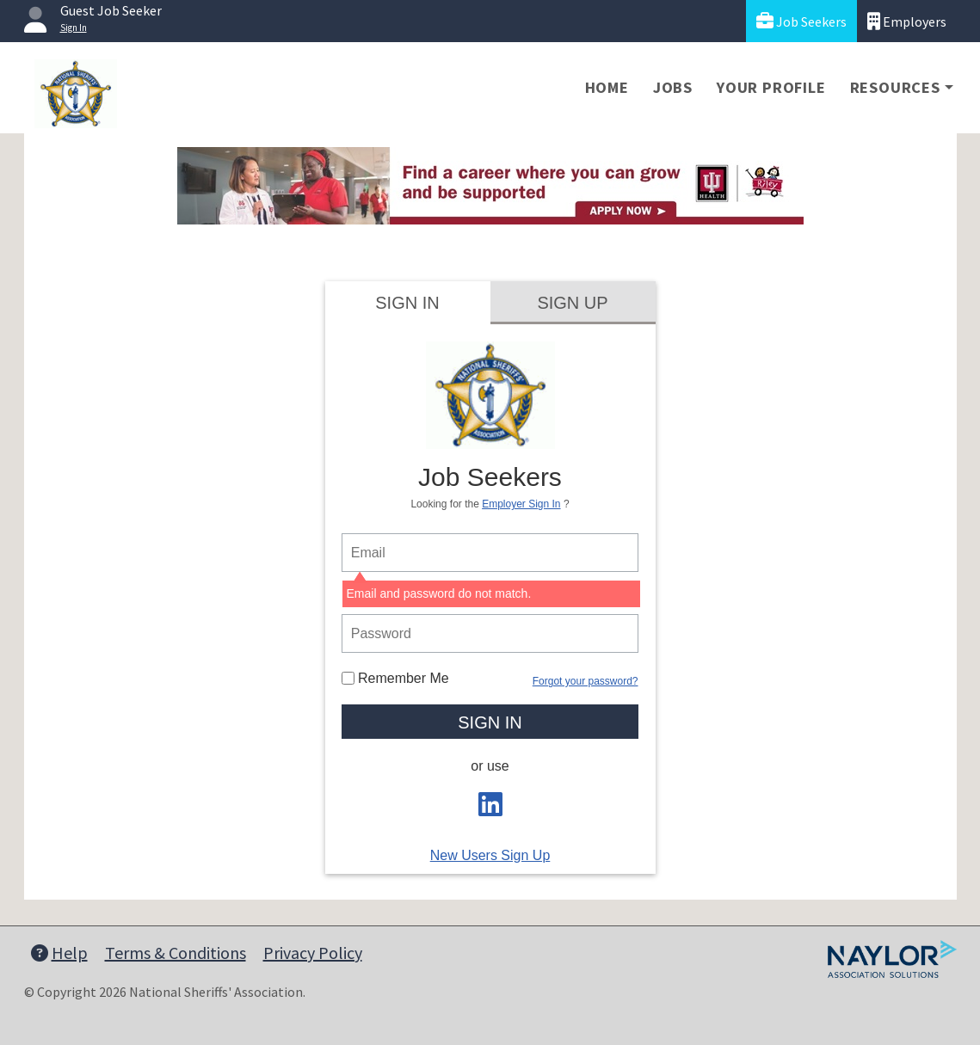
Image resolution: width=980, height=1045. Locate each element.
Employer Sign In (521, 504)
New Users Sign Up (490, 855)
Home (607, 87)
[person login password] (490, 633)
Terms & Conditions (175, 952)
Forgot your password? (585, 681)
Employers (906, 21)
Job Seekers (801, 21)
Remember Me (395, 678)
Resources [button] (895, 87)
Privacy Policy (312, 952)
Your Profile (771, 87)
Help (59, 952)
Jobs (673, 87)
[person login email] (490, 552)
